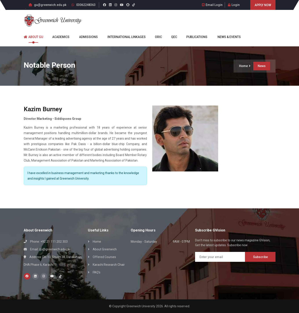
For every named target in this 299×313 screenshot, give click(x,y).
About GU (33, 37)
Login (234, 5)
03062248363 (86, 5)
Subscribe (260, 257)
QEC (172, 37)
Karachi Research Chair (109, 264)
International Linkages (124, 37)
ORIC (156, 37)
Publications (195, 37)
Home (244, 66)
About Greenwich (105, 249)
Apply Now (263, 5)
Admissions (86, 37)
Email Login (212, 5)
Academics (59, 37)
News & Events (227, 37)
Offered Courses (104, 257)
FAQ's (96, 272)
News (262, 66)
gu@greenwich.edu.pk (50, 5)
